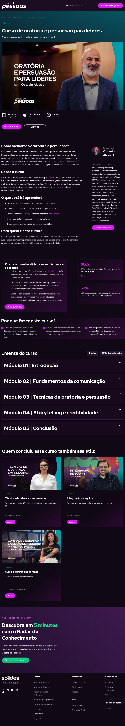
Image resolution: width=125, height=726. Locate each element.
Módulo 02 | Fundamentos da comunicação (54, 381)
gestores (52, 177)
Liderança (16, 18)
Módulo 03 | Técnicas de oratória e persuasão (57, 397)
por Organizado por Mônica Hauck (17, 589)
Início (3, 18)
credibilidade (53, 213)
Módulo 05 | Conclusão (30, 428)
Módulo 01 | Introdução (31, 365)
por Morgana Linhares (13, 515)
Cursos (9, 18)
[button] (110, 5)
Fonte (83, 276)
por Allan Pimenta (73, 515)
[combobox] (80, 5)
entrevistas (51, 271)
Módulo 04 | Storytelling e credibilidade (51, 412)
